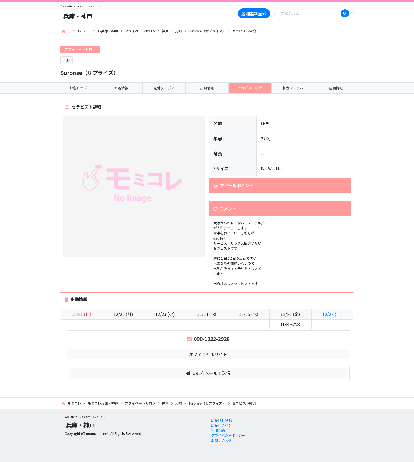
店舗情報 (336, 87)
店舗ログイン (221, 425)
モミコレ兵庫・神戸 (102, 31)
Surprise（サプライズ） (207, 31)
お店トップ (78, 87)
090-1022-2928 (208, 339)
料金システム (293, 87)
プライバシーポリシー (228, 435)
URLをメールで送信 (208, 373)
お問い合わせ (221, 440)
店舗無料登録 (254, 13)
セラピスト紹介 (244, 31)
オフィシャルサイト (208, 354)
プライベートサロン (140, 31)
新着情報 (121, 87)
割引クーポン (164, 87)
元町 (178, 31)
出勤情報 (207, 87)
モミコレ (71, 31)
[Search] (309, 13)
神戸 (165, 31)
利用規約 (218, 430)
